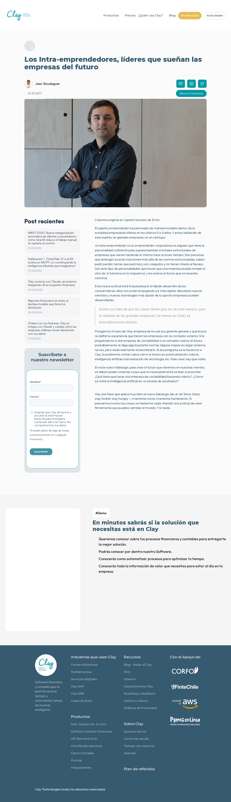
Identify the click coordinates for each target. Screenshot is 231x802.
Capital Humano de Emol (141, 220)
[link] (18, 15)
